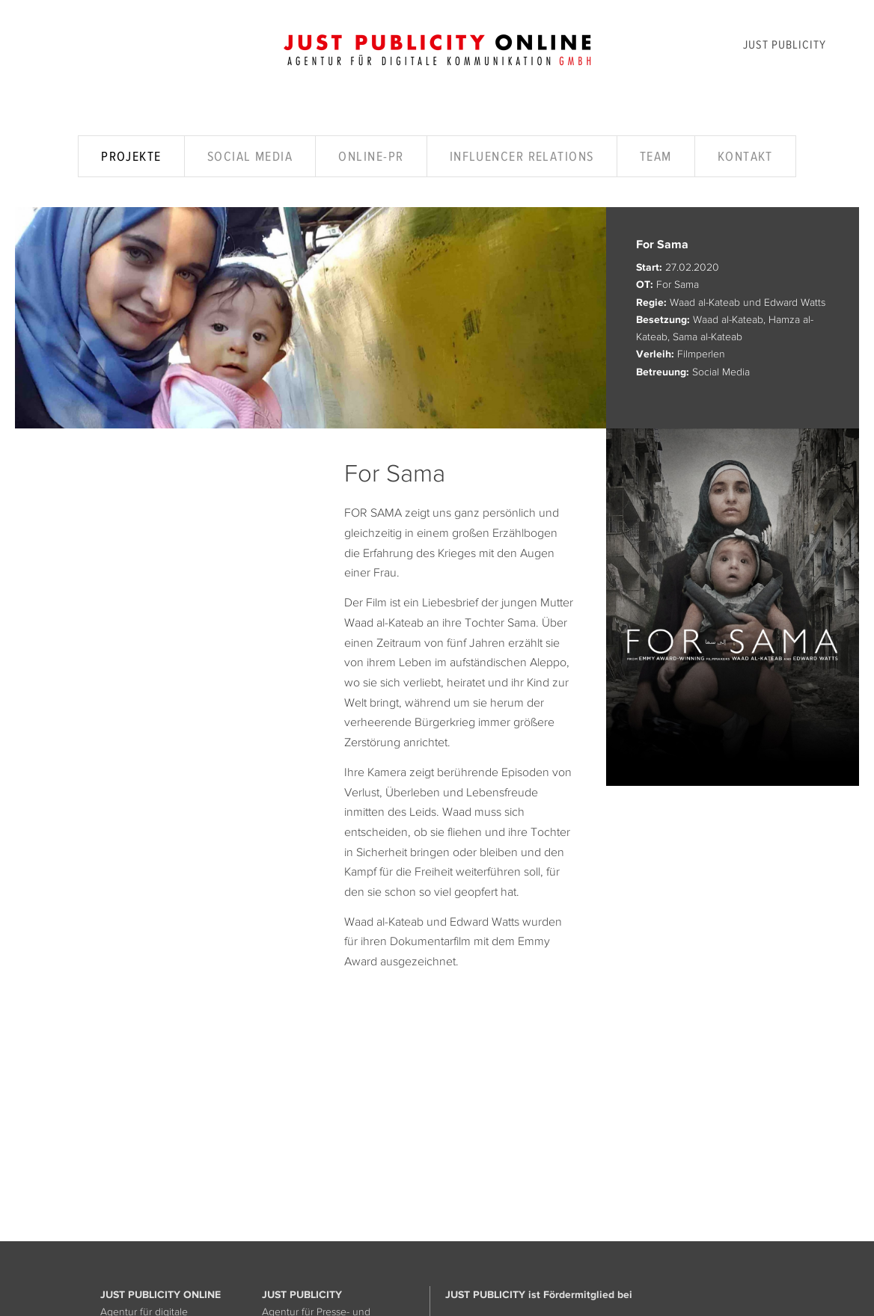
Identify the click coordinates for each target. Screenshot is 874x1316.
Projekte (131, 156)
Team (656, 156)
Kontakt (745, 156)
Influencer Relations (522, 156)
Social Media (250, 156)
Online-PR (370, 156)
